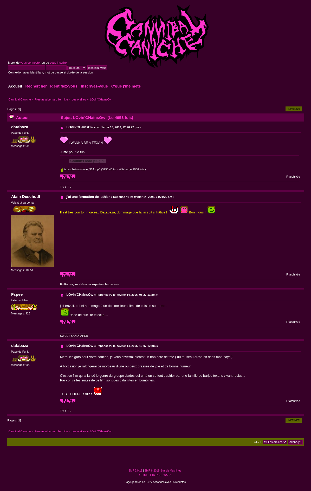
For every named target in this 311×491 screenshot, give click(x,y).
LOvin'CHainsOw (79, 127)
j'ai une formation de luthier (88, 197)
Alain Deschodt (25, 196)
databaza (19, 127)
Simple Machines (171, 470)
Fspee (17, 294)
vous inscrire (58, 62)
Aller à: (258, 442)
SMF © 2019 (152, 470)
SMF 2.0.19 (135, 470)
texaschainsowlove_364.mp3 (80, 169)
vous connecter (30, 62)
